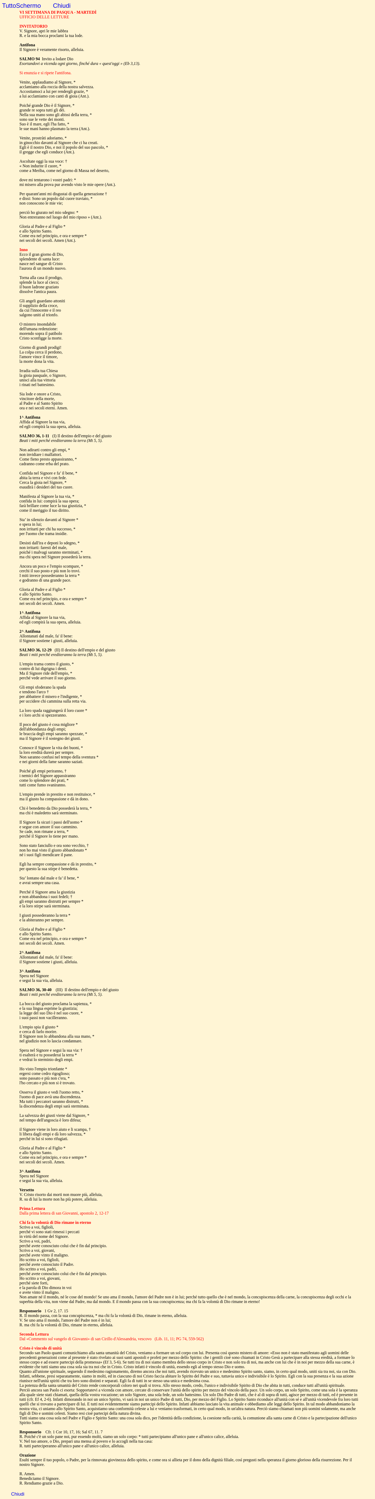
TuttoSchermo (21, 5)
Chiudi (62, 5)
